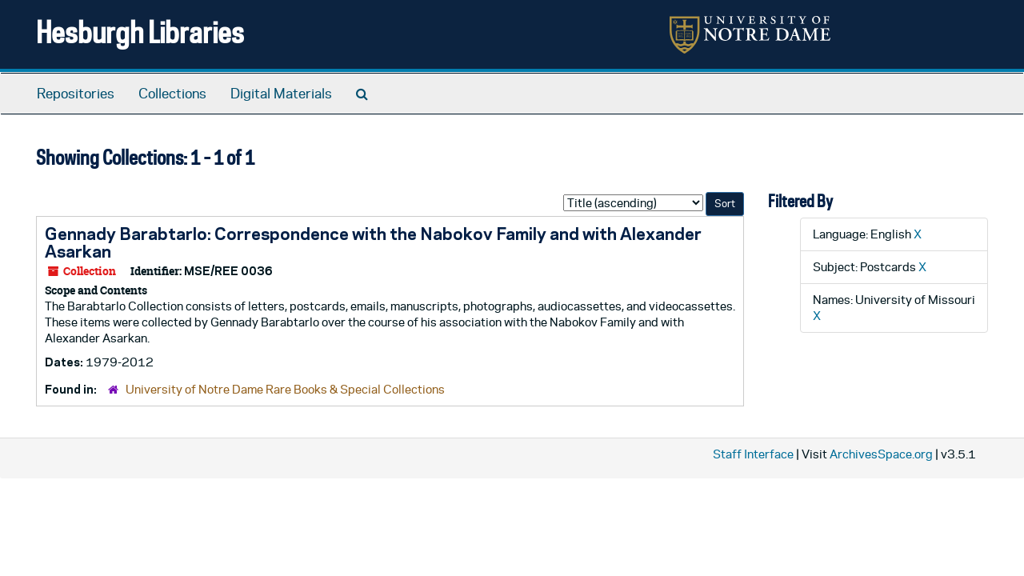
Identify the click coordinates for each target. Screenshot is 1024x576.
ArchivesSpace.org (881, 454)
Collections (172, 94)
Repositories (75, 94)
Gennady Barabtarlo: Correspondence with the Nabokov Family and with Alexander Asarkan (373, 242)
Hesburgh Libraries (140, 32)
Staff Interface (753, 454)
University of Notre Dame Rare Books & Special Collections (285, 389)
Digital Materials (281, 94)
